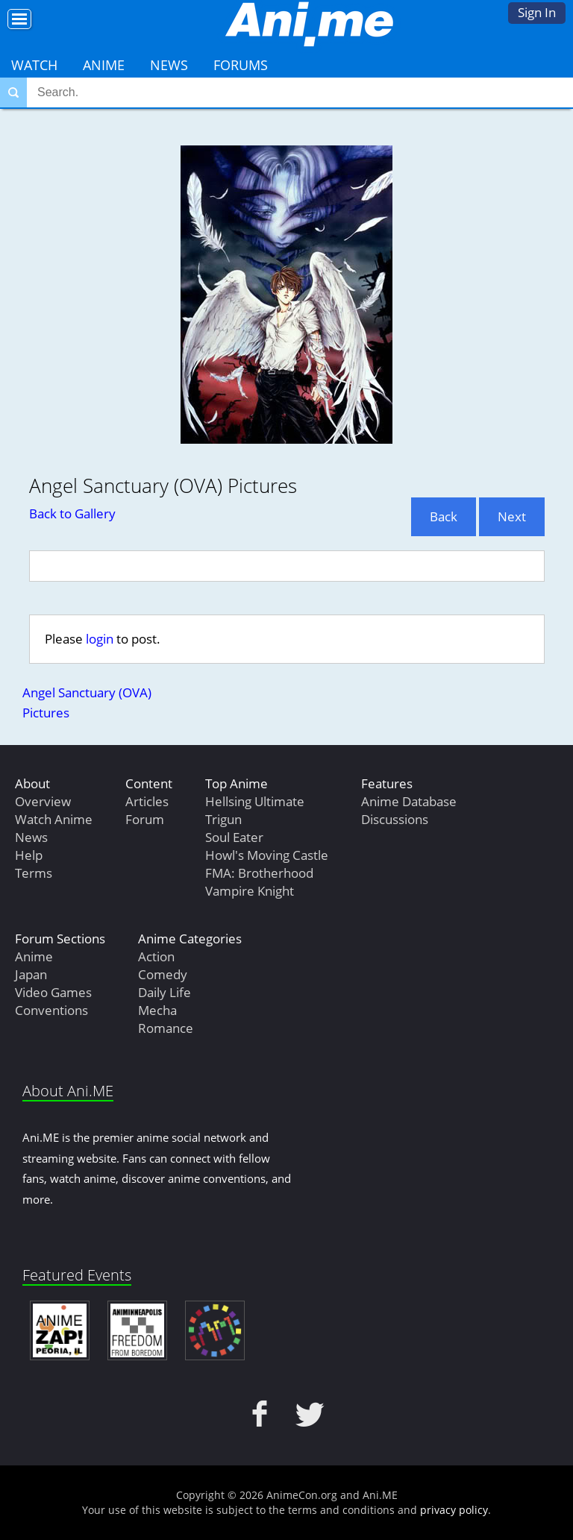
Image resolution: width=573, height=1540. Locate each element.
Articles (147, 801)
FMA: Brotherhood (259, 872)
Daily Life (164, 992)
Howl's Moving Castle (266, 855)
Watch (34, 65)
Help (29, 855)
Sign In (537, 12)
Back (443, 516)
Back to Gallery (72, 513)
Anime (104, 65)
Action (156, 956)
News (169, 65)
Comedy (162, 974)
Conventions (51, 1010)
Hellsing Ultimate (254, 801)
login (99, 638)
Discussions (394, 819)
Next (512, 516)
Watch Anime (54, 819)
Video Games (53, 992)
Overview (43, 801)
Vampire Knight (249, 890)
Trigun (223, 819)
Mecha (157, 1010)
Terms (33, 872)
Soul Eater (234, 837)
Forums (240, 65)
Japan (31, 974)
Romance (165, 1028)
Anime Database (409, 801)
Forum (144, 819)
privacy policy (454, 1510)
